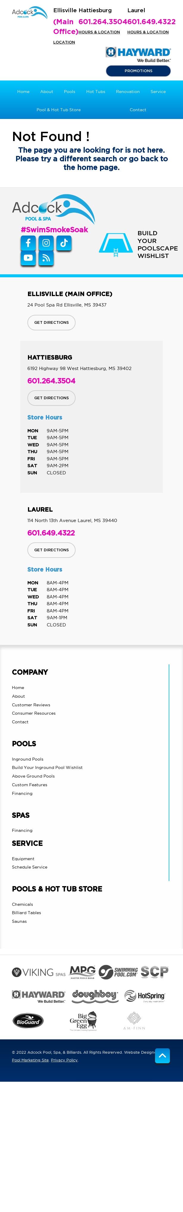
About (18, 696)
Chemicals (22, 904)
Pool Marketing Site (30, 1060)
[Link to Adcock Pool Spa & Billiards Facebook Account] (28, 243)
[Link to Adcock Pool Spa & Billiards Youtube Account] (28, 257)
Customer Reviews (31, 704)
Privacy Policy (64, 1060)
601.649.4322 (151, 22)
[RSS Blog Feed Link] (46, 257)
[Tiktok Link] (64, 243)
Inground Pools (27, 759)
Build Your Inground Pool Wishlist (47, 767)
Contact (20, 721)
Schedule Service (29, 867)
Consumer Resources (34, 713)
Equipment (23, 858)
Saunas (19, 921)
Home (18, 687)
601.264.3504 (103, 22)
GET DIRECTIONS (51, 322)
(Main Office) (66, 27)
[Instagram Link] (46, 243)
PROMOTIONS (138, 71)
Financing (22, 793)
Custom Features (29, 784)
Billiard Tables (26, 912)
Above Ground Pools (33, 776)
